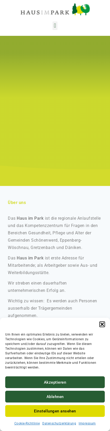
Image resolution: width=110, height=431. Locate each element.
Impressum (87, 423)
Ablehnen (55, 396)
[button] (102, 324)
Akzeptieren (55, 382)
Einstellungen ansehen (55, 411)
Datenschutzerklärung (59, 423)
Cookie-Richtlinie (27, 423)
